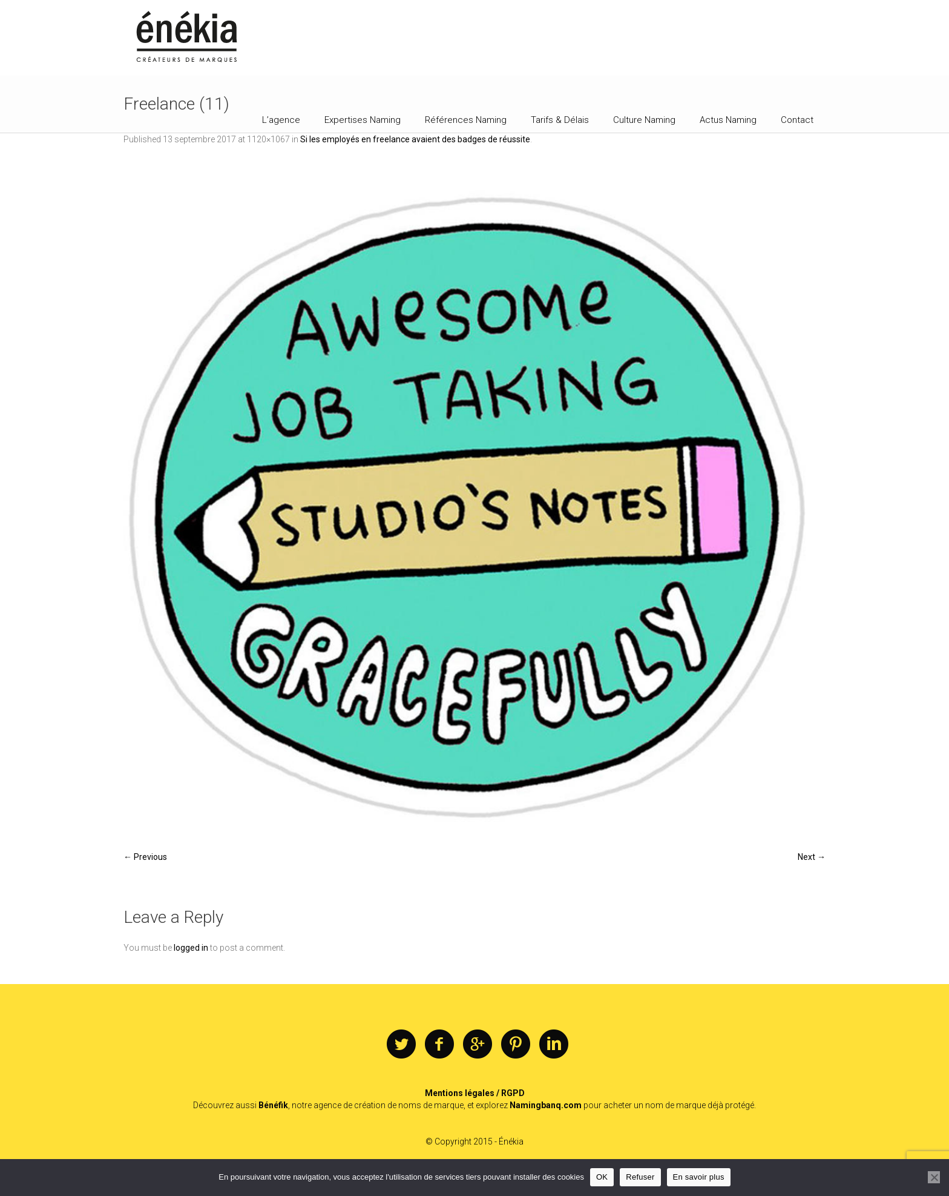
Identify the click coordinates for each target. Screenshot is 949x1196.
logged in (191, 948)
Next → (812, 857)
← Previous (145, 857)
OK (602, 1176)
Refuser (640, 1176)
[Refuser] (934, 1177)
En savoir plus (698, 1176)
